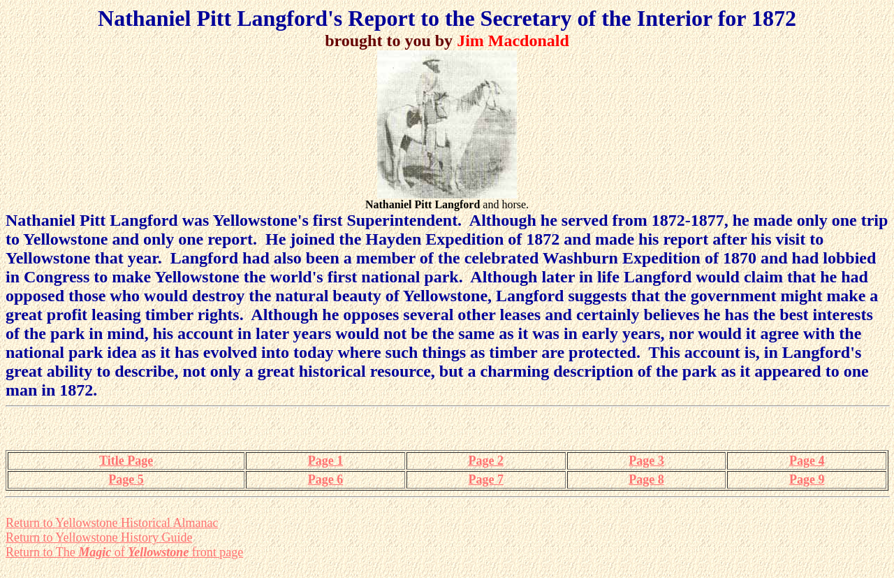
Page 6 (325, 479)
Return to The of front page (124, 552)
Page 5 (125, 479)
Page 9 (806, 479)
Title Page (126, 461)
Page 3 (646, 461)
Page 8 (646, 479)
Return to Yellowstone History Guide (99, 537)
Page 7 (485, 479)
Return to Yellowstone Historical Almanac (112, 523)
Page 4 (806, 461)
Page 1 (325, 461)
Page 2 (485, 461)
